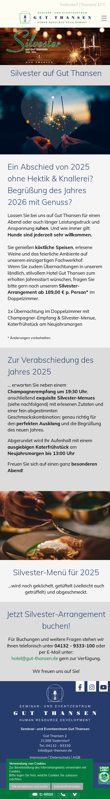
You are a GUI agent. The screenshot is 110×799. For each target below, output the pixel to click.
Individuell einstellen (67, 786)
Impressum (39, 757)
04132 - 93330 (58, 745)
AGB (76, 757)
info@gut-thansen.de (55, 750)
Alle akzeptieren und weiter (30, 786)
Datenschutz (60, 757)
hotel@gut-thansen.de (34, 658)
